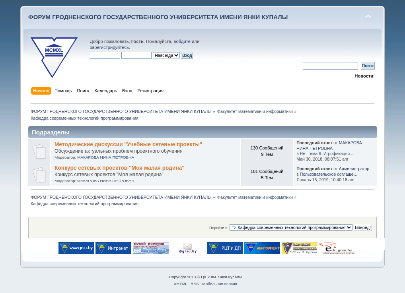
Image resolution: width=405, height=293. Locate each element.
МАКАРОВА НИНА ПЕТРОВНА (105, 157)
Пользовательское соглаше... (328, 174)
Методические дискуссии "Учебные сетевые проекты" (128, 144)
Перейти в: (218, 227)
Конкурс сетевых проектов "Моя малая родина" (120, 168)
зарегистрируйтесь (109, 47)
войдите (182, 41)
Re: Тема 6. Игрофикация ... (327, 153)
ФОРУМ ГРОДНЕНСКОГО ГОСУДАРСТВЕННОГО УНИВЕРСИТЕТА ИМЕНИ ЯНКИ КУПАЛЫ (158, 17)
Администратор (354, 168)
